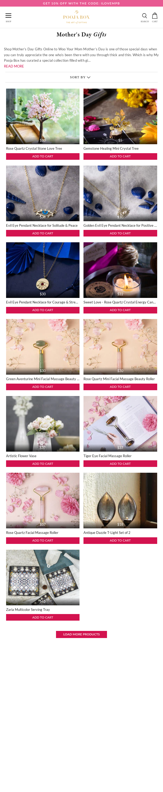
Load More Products (81, 634)
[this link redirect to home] (76, 17)
